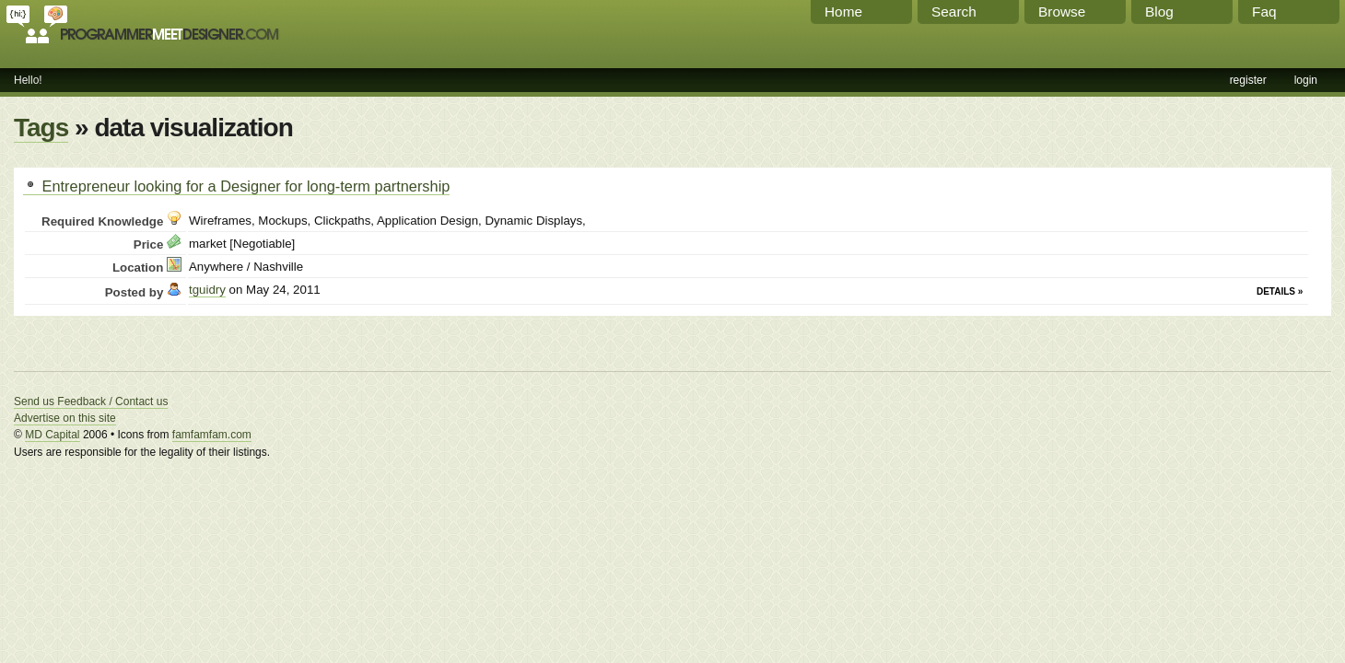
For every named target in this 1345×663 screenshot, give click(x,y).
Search (954, 11)
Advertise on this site (65, 418)
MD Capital (52, 434)
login (1305, 80)
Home (843, 11)
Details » (1280, 291)
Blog (1159, 11)
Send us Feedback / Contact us (91, 401)
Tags (41, 127)
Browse (1061, 11)
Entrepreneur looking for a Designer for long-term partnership (236, 186)
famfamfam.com (211, 434)
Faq (1264, 11)
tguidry (207, 290)
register (1248, 80)
